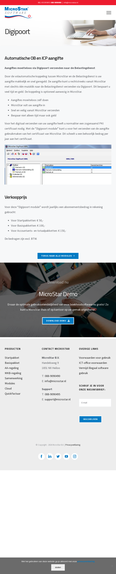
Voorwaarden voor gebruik (95, 357)
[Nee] (112, 565)
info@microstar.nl (71, 2)
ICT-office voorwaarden (93, 363)
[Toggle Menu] (109, 12)
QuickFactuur (12, 393)
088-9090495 (52, 394)
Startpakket (12, 357)
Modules (10, 383)
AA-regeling (12, 368)
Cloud (8, 388)
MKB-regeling (13, 373)
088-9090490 (56, 2)
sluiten (58, 567)
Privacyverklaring (72, 444)
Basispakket (12, 363)
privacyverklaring (86, 561)
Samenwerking (13, 378)
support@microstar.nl (58, 399)
